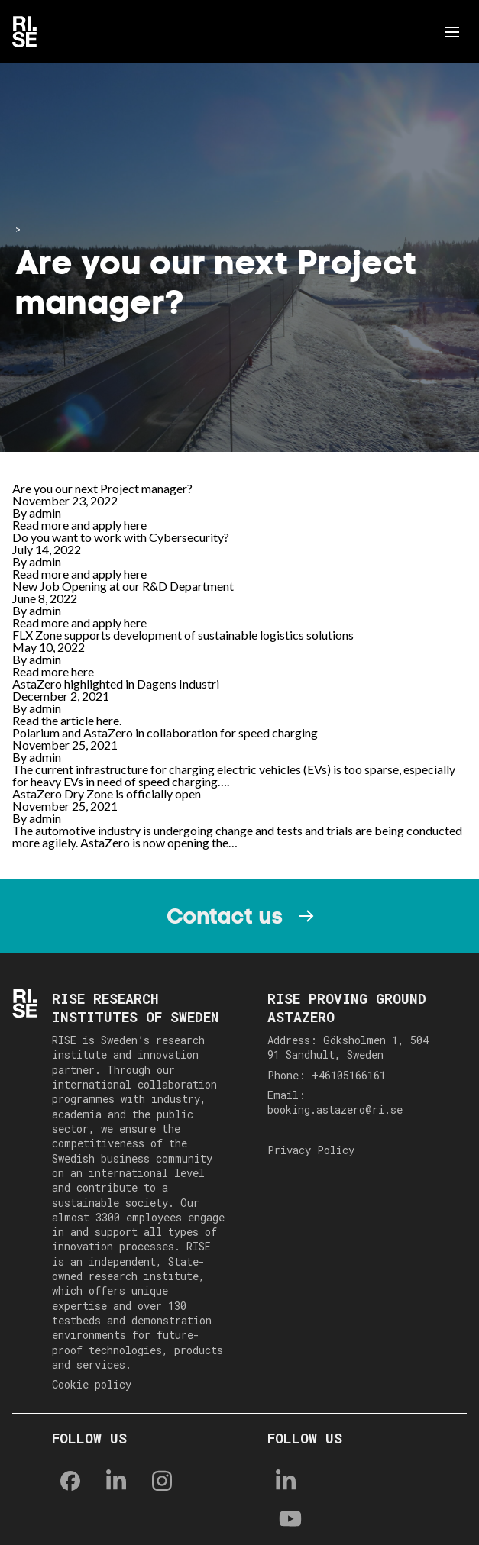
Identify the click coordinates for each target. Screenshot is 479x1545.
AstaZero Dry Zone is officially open (106, 793)
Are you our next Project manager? (102, 488)
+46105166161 (349, 1075)
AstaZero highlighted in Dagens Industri (115, 683)
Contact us (225, 916)
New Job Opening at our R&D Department (123, 586)
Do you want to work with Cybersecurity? (120, 537)
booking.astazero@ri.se (335, 1109)
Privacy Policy (310, 1150)
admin (45, 512)
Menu (455, 32)
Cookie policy (91, 1384)
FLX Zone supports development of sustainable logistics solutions (183, 634)
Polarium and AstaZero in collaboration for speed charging (165, 732)
